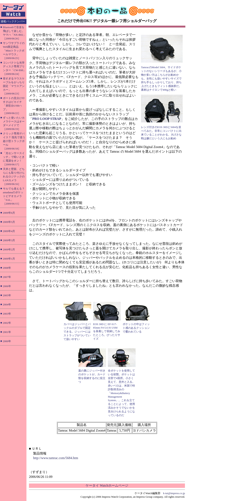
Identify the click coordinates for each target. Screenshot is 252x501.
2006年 (7, 286)
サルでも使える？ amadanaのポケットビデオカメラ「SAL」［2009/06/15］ (14, 196)
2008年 (7, 267)
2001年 (7, 332)
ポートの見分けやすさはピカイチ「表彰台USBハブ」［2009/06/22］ (14, 106)
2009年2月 (9, 249)
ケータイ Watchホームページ (107, 485)
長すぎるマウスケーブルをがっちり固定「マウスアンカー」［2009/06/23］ (14, 86)
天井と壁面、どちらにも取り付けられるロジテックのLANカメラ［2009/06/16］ (14, 176)
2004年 (7, 304)
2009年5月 (9, 222)
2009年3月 (9, 240)
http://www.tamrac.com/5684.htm (55, 458)
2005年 (7, 295)
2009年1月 (9, 258)
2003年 (7, 313)
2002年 (7, 322)
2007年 (7, 277)
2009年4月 (9, 231)
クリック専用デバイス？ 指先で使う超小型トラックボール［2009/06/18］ (14, 141)
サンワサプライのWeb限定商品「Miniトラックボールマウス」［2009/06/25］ (14, 50)
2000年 (7, 341)
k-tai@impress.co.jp (174, 493)
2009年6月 (9, 212)
